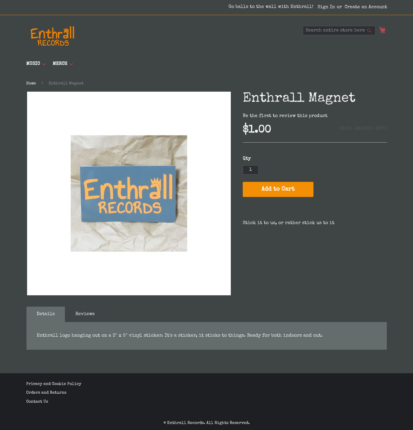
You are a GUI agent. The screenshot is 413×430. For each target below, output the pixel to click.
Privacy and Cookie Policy (53, 384)
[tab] (45, 314)
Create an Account (366, 7)
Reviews (85, 314)
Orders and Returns (46, 393)
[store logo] (52, 36)
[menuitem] (34, 64)
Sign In (326, 7)
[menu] (206, 64)
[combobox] (339, 30)
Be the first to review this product (285, 116)
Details (46, 314)
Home (31, 83)
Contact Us (37, 401)
